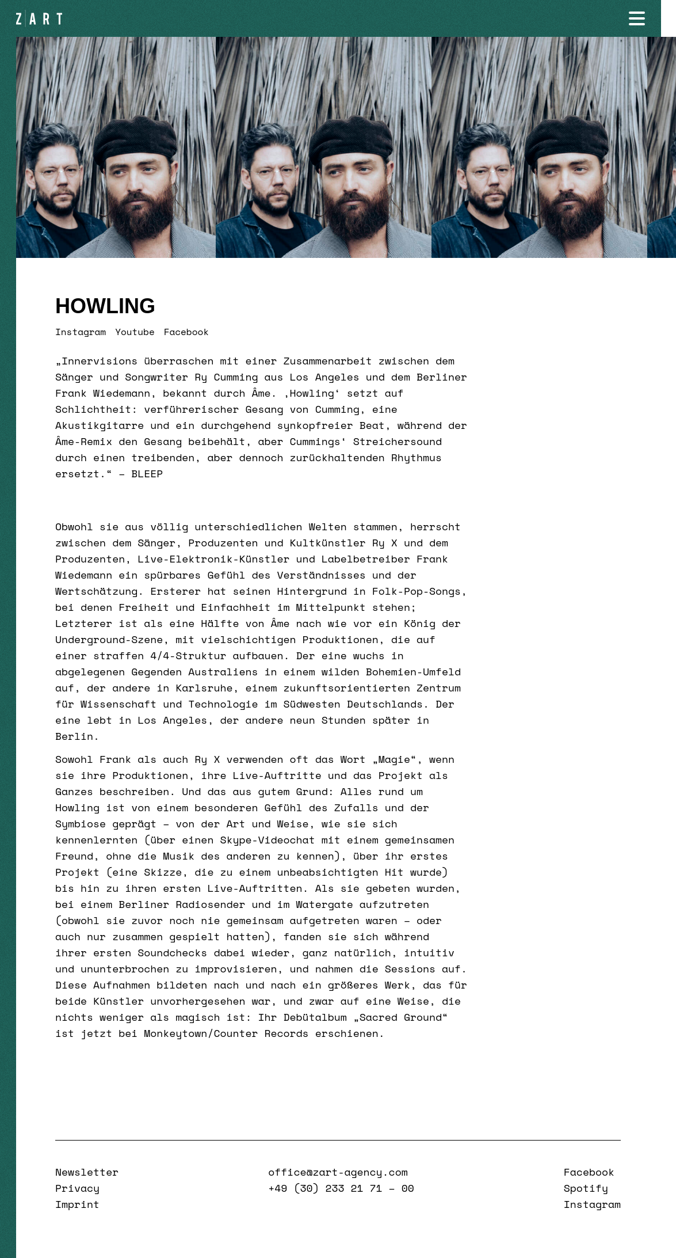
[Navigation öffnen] (652, 18)
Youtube (135, 332)
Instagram (80, 332)
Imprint (77, 1203)
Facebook (186, 332)
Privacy (77, 1187)
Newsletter (87, 1171)
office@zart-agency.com (337, 1171)
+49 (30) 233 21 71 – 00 (341, 1187)
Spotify (586, 1187)
